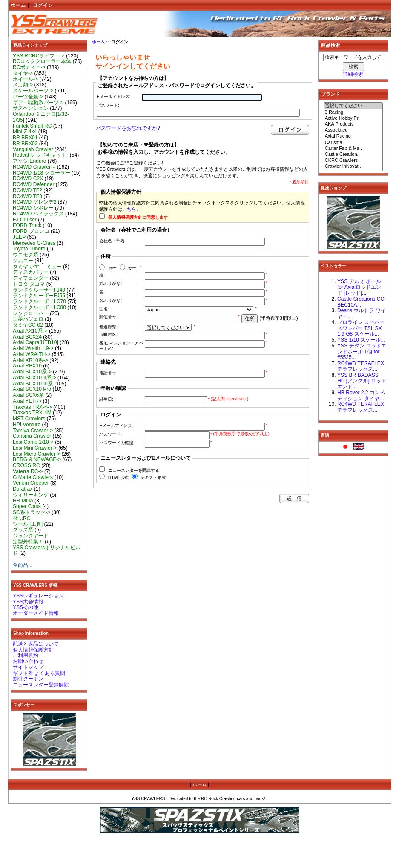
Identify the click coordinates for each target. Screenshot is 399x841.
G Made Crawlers (33, 477)
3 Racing (353, 112)
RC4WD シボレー (33, 208)
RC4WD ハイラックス (38, 214)
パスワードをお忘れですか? (128, 128)
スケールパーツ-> (33, 91)
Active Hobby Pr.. (353, 118)
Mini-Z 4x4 (25, 132)
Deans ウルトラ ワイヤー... (361, 313)
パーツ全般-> (28, 97)
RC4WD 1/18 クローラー (41, 173)
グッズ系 (23, 530)
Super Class (27, 506)
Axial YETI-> (27, 401)
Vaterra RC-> (28, 471)
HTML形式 (118, 477)
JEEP (19, 237)
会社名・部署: (112, 240)
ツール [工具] (28, 524)
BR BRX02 (25, 143)
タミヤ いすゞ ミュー (37, 267)
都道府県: (108, 326)
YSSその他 (25, 607)
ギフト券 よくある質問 (39, 673)
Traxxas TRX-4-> (32, 407)
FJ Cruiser (25, 220)
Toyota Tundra (29, 249)
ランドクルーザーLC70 (39, 301)
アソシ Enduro (29, 161)
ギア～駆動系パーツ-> (38, 103)
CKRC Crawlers (353, 161)
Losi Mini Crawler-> (35, 448)
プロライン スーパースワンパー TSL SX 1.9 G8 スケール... (361, 328)
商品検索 (330, 45)
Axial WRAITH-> (31, 354)
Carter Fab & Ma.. (353, 149)
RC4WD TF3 (27, 196)
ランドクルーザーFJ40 (39, 290)
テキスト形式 (153, 477)
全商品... (22, 565)
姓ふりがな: (110, 283)
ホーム (18, 5)
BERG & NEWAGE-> (37, 459)
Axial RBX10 (27, 366)
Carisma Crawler (32, 436)
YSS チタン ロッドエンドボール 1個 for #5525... (361, 352)
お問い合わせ (28, 661)
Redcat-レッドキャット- (40, 155)
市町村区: (108, 334)
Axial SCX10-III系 (33, 384)
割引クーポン (28, 679)
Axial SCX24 (27, 337)
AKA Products (353, 124)
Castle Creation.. (353, 155)
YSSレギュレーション (38, 596)
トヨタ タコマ (29, 284)
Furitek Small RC (32, 126)
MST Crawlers (29, 419)
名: (102, 292)
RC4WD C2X (28, 178)
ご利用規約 (25, 655)
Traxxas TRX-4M (32, 413)
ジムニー (23, 261)
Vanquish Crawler (33, 149)
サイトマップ (28, 667)
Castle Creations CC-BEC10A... (361, 302)
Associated (353, 130)
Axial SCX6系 (28, 395)
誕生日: (106, 399)
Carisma (353, 143)
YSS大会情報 (28, 602)
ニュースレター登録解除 (41, 685)
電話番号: (108, 372)
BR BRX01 (25, 138)
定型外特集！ (28, 542)
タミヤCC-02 (28, 325)
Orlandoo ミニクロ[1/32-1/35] (41, 117)
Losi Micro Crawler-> (36, 454)
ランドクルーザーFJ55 (39, 296)
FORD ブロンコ (31, 231)
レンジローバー (31, 313)
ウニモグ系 (25, 255)
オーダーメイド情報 (36, 613)
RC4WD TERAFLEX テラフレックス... (360, 366)
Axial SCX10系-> (32, 372)
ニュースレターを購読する (133, 470)
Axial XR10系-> (30, 360)
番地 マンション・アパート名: (121, 346)
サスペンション (31, 108)
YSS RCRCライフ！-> (39, 56)
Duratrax (22, 489)
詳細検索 (353, 74)
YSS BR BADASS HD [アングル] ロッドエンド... (361, 381)
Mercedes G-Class (34, 243)
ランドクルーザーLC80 (39, 307)
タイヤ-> (23, 73)
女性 (132, 268)
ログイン (43, 5)
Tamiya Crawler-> (33, 430)
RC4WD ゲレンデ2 (34, 202)
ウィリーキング (31, 495)
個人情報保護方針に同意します (138, 217)
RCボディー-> (29, 67)
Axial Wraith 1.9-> (33, 348)
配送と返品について (36, 644)
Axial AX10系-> (30, 331)
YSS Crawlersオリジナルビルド (46, 551)
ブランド (330, 94)
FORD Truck (27, 225)
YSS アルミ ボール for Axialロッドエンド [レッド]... (359, 287)
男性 (112, 268)
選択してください (353, 106)
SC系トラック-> (31, 512)
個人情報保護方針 (33, 650)
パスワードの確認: (117, 442)
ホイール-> (25, 79)
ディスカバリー (31, 272)
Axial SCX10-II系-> (34, 378)
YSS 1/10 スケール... (361, 340)
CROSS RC (26, 465)
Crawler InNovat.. (353, 166)
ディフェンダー (31, 278)
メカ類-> (23, 85)
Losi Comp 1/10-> (33, 442)
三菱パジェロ (28, 319)
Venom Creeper (31, 483)
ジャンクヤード (31, 536)
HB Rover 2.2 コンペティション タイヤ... (361, 396)
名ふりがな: (110, 300)
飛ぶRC (21, 518)
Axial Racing (353, 136)
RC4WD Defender (33, 184)
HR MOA (23, 501)
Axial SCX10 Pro (32, 389)
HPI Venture (26, 425)
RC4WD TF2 (27, 190)
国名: (104, 309)
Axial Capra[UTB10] (35, 342)
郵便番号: (108, 316)
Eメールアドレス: (114, 96)
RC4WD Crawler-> (34, 167)
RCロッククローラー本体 (42, 61)
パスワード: (108, 105)
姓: (102, 275)
